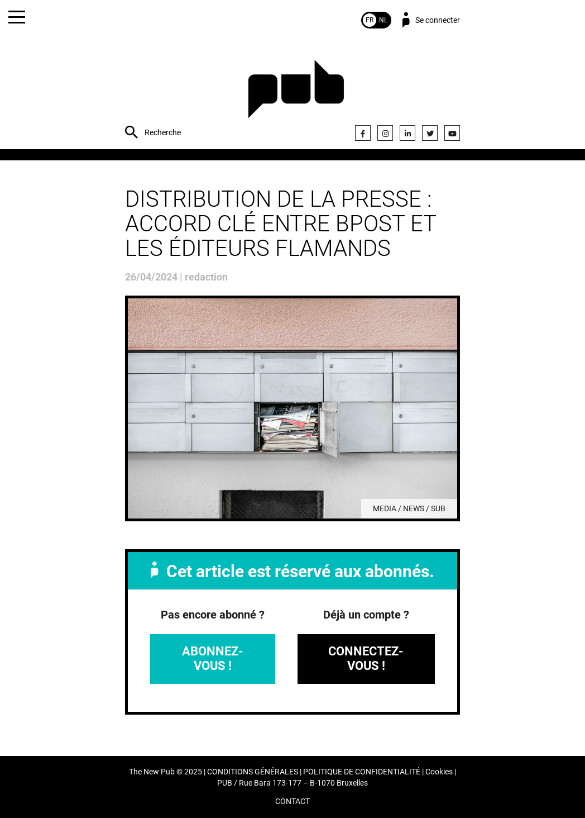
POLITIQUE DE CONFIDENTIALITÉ (361, 772)
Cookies (439, 772)
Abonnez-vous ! (212, 658)
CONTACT (292, 801)
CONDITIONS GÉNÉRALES (252, 772)
